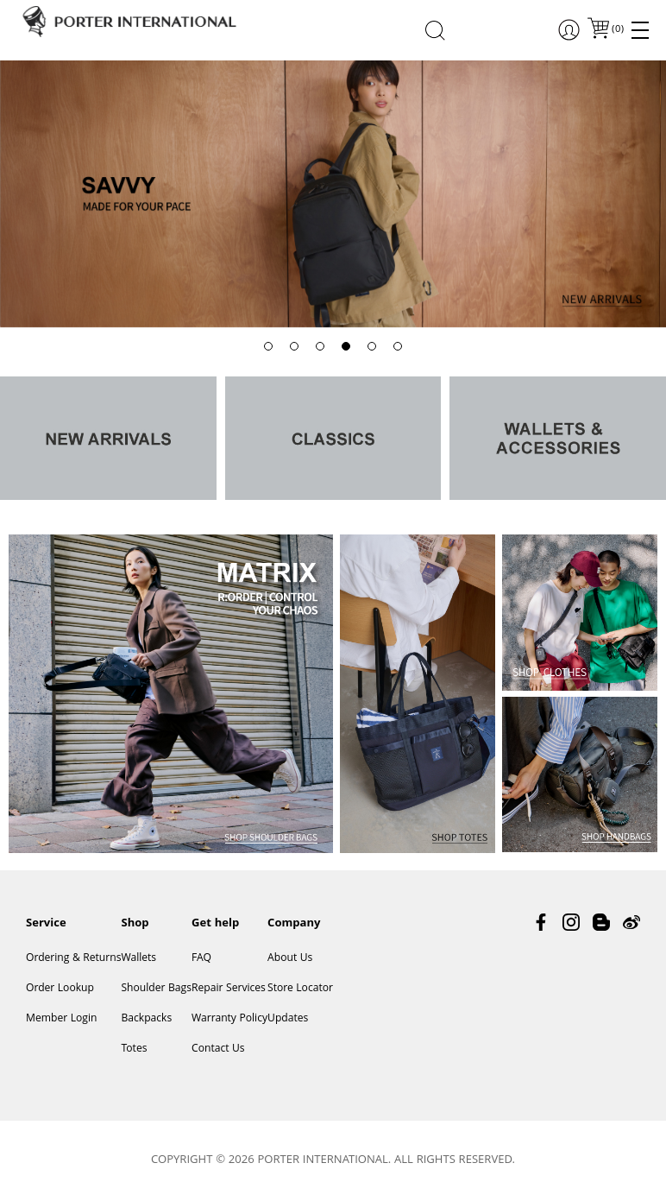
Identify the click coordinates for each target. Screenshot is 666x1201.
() (617, 30)
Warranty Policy (229, 1019)
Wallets (138, 959)
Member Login (61, 1019)
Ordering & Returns (73, 959)
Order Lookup (60, 989)
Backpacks (146, 1019)
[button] (268, 346)
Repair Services (229, 989)
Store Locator (300, 989)
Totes (134, 1049)
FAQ (201, 959)
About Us (289, 959)
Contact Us (218, 1049)
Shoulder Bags (156, 989)
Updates (287, 1019)
